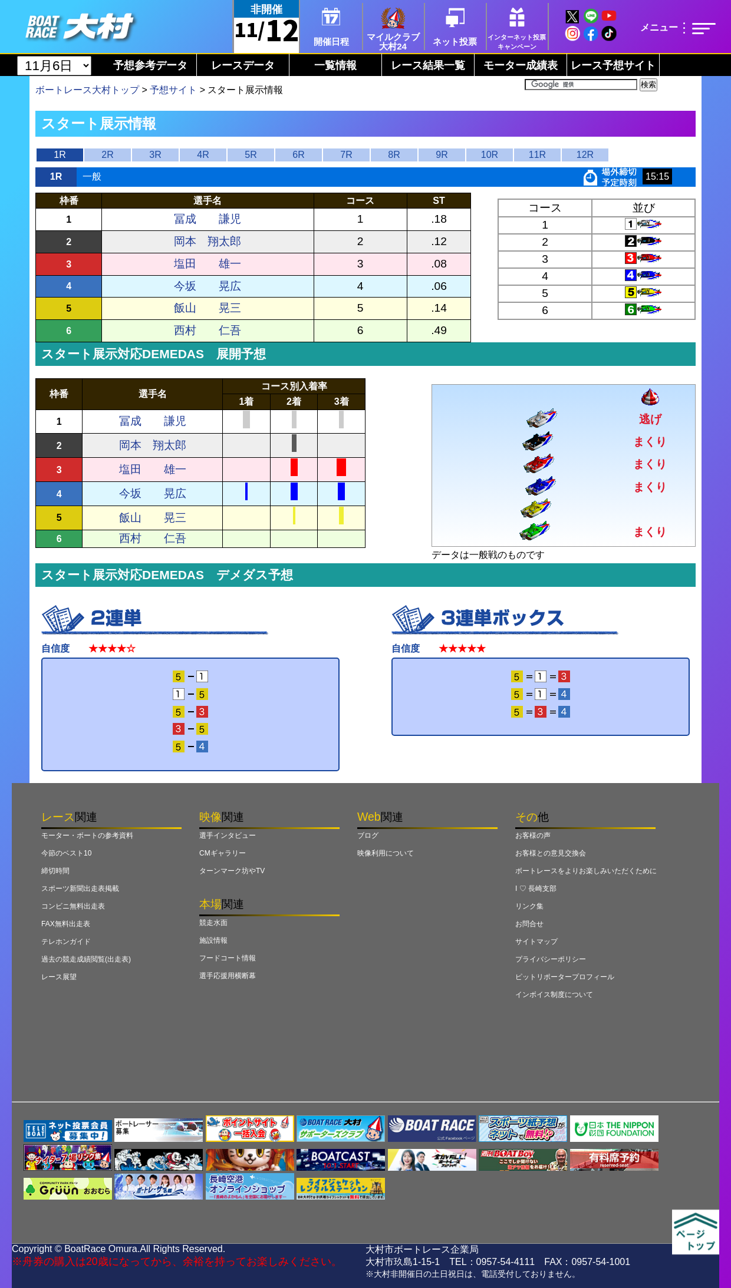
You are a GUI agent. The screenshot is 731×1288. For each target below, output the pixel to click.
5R (250, 155)
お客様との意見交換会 (550, 853)
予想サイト (173, 90)
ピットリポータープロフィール (564, 977)
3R (155, 155)
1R (59, 155)
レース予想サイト (613, 65)
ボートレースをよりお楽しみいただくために (586, 871)
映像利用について (385, 853)
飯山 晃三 (207, 308)
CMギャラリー (222, 853)
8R (394, 155)
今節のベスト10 (66, 853)
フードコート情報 (227, 958)
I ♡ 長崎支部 (536, 888)
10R (489, 155)
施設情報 (213, 940)
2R (107, 155)
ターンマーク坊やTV (232, 871)
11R (537, 155)
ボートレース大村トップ (87, 90)
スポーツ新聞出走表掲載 (80, 888)
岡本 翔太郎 (207, 241)
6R (298, 155)
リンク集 (529, 906)
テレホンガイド (66, 941)
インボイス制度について (554, 994)
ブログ (367, 835)
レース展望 (59, 977)
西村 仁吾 (207, 330)
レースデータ (243, 65)
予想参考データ (150, 65)
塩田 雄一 (207, 263)
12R (585, 155)
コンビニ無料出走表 (73, 906)
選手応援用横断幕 (227, 976)
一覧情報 (335, 65)
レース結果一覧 (428, 65)
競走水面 (213, 923)
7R (346, 155)
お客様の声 (533, 835)
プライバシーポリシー (550, 959)
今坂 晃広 (207, 286)
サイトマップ (536, 941)
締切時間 (55, 871)
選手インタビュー (227, 835)
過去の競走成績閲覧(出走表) (86, 959)
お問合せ (529, 924)
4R (203, 155)
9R (441, 155)
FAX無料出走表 (65, 924)
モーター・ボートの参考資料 (87, 835)
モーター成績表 (520, 65)
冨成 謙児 (207, 219)
